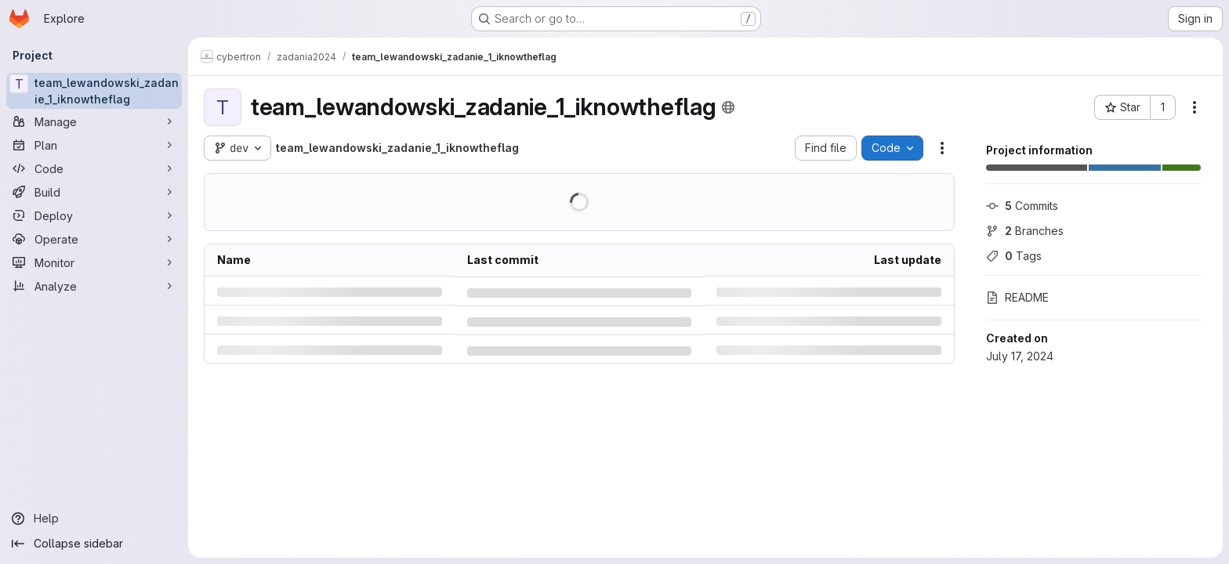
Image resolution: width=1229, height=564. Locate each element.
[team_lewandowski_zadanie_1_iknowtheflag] (94, 91)
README (1017, 297)
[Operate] (94, 239)
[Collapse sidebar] (94, 544)
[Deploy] (94, 215)
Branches (1025, 230)
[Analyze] (94, 286)
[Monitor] (94, 262)
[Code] (94, 168)
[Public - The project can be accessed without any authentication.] (728, 107)
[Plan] (94, 145)
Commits (1022, 205)
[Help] (94, 519)
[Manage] (94, 121)
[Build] (94, 192)
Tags (1014, 255)
